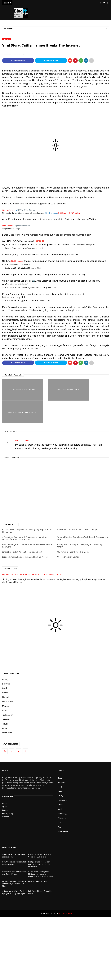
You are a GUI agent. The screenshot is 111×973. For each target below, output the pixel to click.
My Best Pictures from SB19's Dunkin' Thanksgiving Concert (32, 574)
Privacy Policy (7, 813)
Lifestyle (6, 697)
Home (4, 803)
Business (6, 684)
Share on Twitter (51, 60)
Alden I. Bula (7, 54)
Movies (5, 706)
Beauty (5, 679)
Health (5, 692)
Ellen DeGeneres (8, 210)
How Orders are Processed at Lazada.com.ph (77, 529)
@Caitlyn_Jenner (17, 261)
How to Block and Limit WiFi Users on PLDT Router (39, 855)
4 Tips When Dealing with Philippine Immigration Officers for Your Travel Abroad (24, 538)
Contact (5, 810)
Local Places (7, 701)
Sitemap (5, 817)
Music (4, 710)
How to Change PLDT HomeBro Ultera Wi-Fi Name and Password (27, 545)
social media (8, 732)
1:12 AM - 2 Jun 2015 (69, 213)
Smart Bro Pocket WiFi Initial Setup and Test (22, 552)
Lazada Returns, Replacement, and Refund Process (25, 557)
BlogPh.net (65, 913)
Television (7, 39)
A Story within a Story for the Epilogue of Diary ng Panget (79, 545)
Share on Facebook (18, 60)
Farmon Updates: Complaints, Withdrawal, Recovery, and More (83, 538)
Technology (7, 715)
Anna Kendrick (8, 226)
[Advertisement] (55, 945)
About (4, 807)
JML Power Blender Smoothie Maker (73, 552)
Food (4, 688)
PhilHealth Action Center (68, 557)
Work (4, 728)
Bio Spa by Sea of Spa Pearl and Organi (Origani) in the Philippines (27, 530)
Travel (5, 724)
